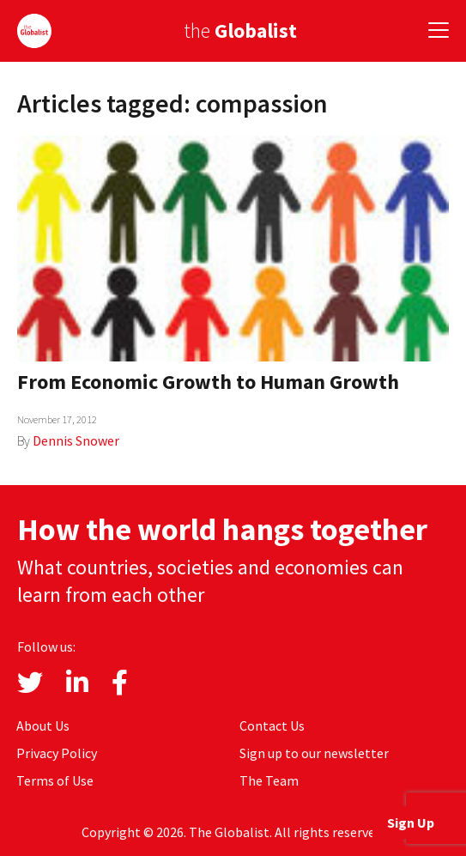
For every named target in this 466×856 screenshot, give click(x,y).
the (240, 30)
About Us (43, 725)
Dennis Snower (76, 440)
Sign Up (410, 822)
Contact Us (272, 725)
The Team (269, 780)
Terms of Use (55, 780)
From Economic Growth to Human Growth (208, 381)
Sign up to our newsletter (314, 753)
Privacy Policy (56, 753)
